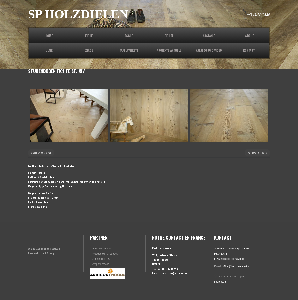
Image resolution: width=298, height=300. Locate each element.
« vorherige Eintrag (41, 152)
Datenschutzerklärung (41, 253)
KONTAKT (249, 50)
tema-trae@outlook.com (174, 273)
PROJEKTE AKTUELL (168, 50)
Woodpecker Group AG (105, 253)
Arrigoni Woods (100, 264)
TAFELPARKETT (128, 50)
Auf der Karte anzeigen (231, 276)
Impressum (220, 281)
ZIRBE (89, 50)
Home (49, 35)
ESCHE (129, 35)
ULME (49, 50)
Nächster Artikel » (257, 152)
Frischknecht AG (101, 248)
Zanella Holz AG (101, 258)
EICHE (89, 35)
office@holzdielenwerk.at (236, 266)
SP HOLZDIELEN (78, 14)
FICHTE (168, 35)
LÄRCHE (249, 35)
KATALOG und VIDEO (209, 50)
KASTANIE (209, 35)
